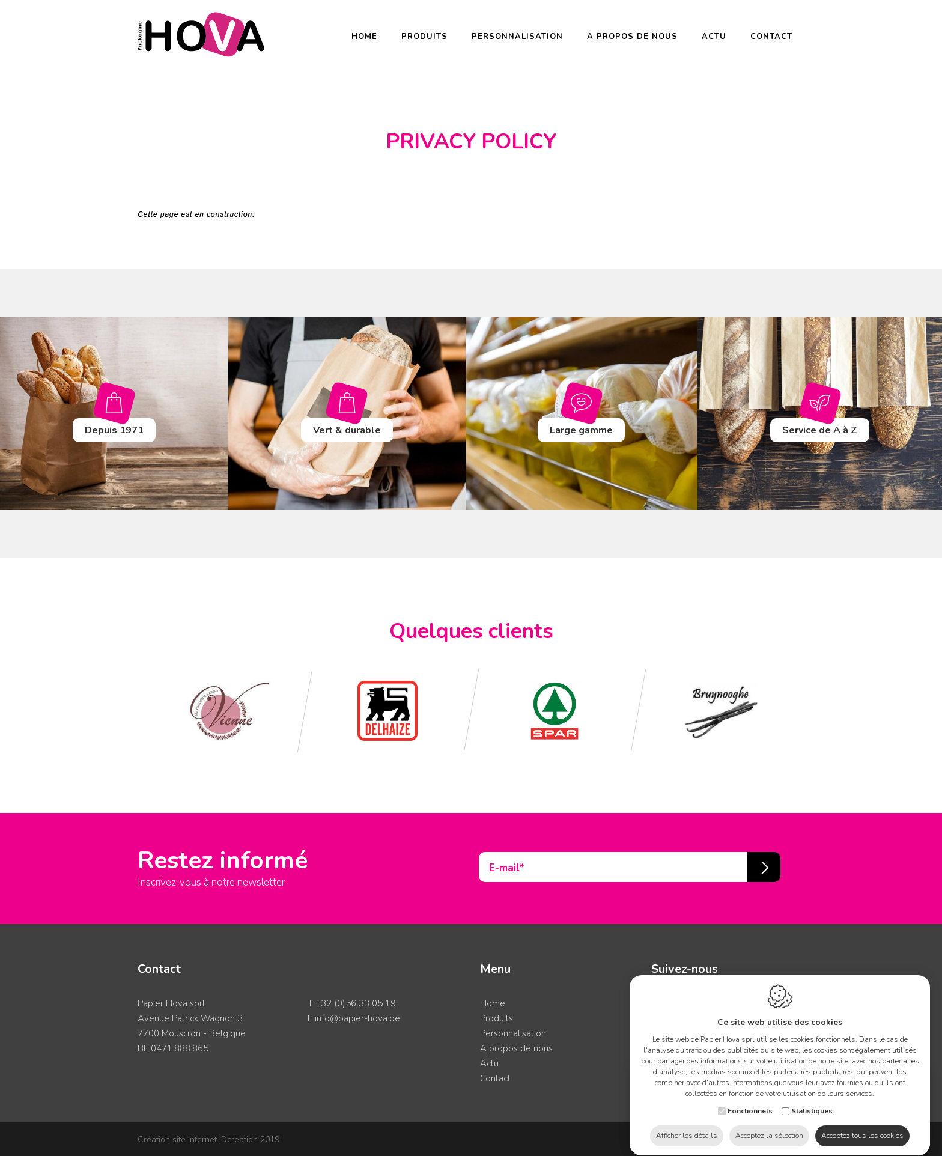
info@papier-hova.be (357, 1018)
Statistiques (812, 1099)
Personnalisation (517, 36)
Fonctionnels (750, 1099)
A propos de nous (632, 36)
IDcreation (198, 1139)
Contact (771, 36)
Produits (424, 36)
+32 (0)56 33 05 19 (355, 1003)
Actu (714, 36)
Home (364, 36)
